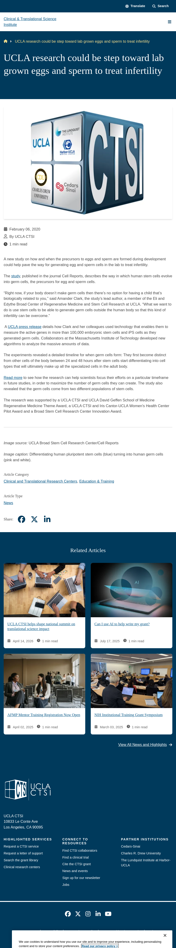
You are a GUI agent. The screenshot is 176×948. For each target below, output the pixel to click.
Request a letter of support (23, 853)
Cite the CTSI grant (76, 864)
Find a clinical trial (75, 857)
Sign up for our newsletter (81, 878)
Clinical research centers (22, 867)
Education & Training (96, 481)
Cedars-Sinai (130, 846)
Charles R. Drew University (141, 853)
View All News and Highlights (145, 745)
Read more (13, 377)
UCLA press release (24, 327)
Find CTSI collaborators (79, 850)
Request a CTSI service (21, 846)
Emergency (29, 931)
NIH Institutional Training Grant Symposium (128, 715)
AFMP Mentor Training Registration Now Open (43, 715)
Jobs (65, 885)
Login (151, 931)
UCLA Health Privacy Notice (121, 931)
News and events (75, 871)
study (15, 276)
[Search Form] (160, 6)
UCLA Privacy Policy (81, 931)
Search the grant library (21, 860)
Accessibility (52, 931)
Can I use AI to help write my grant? (122, 624)
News (8, 503)
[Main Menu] (169, 22)
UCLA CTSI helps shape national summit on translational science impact (41, 626)
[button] (135, 6)
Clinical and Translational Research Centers (40, 481)
